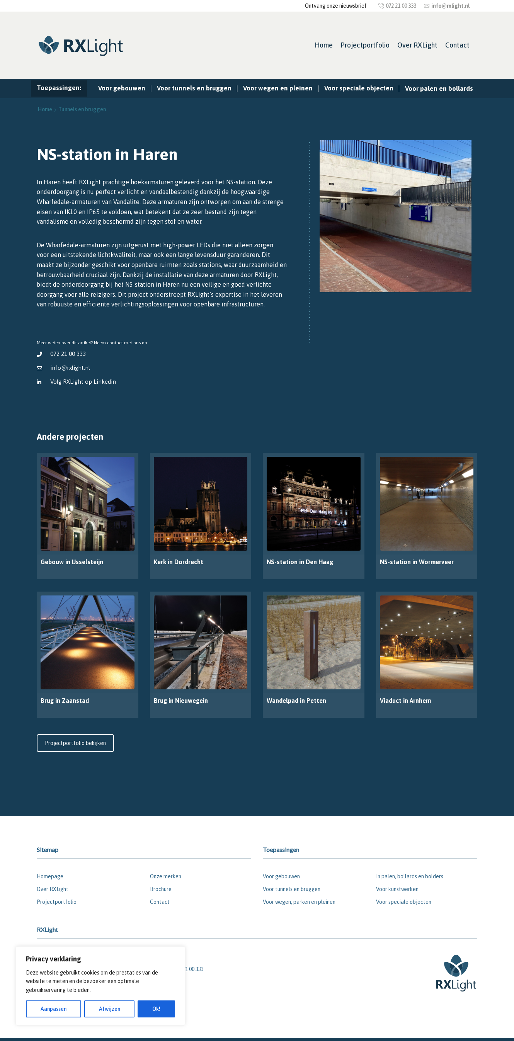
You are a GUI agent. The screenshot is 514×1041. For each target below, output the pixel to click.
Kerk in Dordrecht (178, 561)
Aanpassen (53, 1009)
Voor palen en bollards (439, 88)
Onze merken (165, 876)
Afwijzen (109, 1009)
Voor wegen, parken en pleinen (299, 902)
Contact (457, 45)
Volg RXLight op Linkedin (83, 381)
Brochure (161, 889)
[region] (100, 986)
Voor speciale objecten (358, 88)
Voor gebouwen (121, 88)
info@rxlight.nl (70, 367)
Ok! (156, 1009)
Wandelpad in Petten (296, 700)
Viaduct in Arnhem (405, 700)
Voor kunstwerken (397, 889)
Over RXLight (417, 45)
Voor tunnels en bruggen (194, 88)
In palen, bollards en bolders (409, 876)
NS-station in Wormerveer (417, 561)
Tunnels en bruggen (82, 109)
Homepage (50, 876)
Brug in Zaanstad (65, 700)
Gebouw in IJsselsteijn (72, 561)
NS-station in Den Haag (300, 561)
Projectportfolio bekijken (75, 743)
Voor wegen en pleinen (278, 88)
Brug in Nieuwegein (181, 700)
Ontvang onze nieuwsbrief (336, 6)
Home (324, 45)
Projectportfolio (365, 45)
